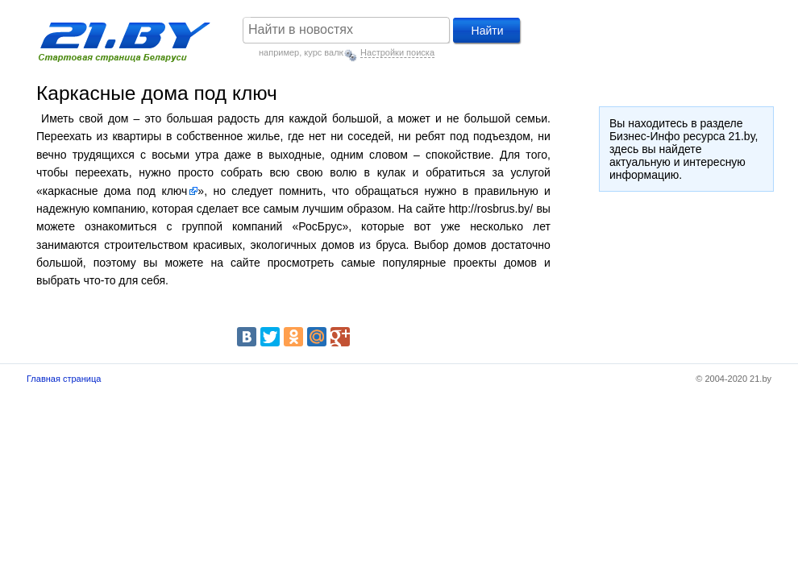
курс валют (326, 52)
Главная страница (64, 378)
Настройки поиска (397, 52)
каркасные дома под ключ (115, 190)
